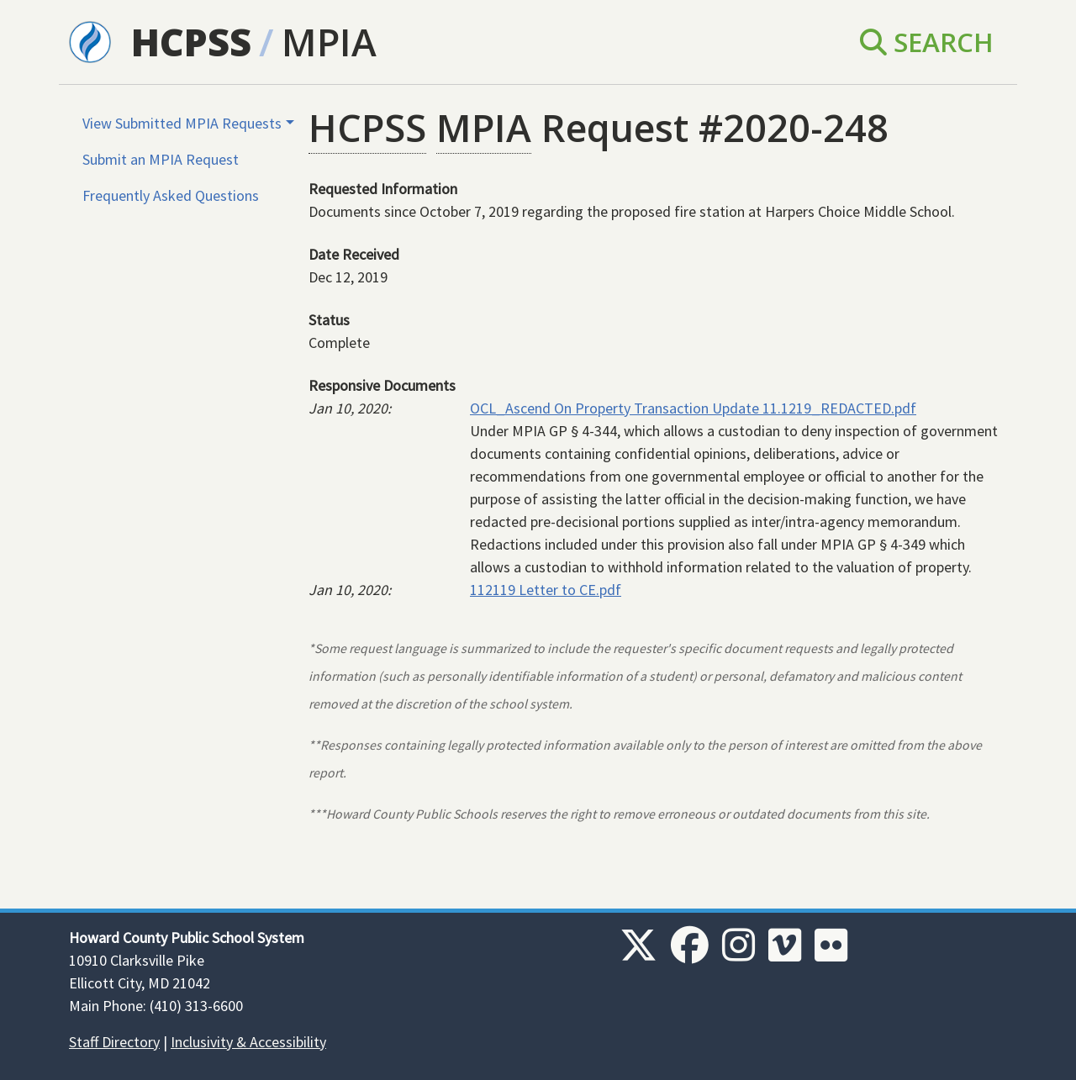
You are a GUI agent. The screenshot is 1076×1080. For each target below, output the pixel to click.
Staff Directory (114, 1041)
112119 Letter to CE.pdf (545, 589)
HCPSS (191, 41)
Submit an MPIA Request (160, 159)
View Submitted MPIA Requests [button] (182, 123)
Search (927, 42)
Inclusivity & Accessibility (248, 1041)
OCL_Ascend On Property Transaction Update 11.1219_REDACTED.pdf (693, 408)
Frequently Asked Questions (170, 195)
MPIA (329, 41)
